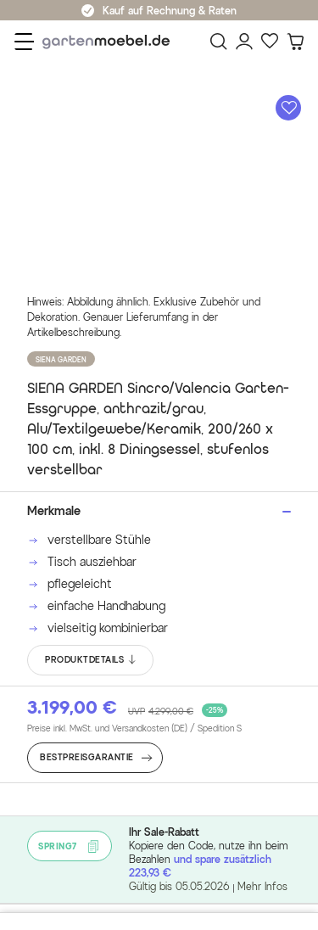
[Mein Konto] (244, 41)
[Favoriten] (269, 41)
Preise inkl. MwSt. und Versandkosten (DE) (134, 728)
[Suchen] (218, 41)
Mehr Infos (262, 886)
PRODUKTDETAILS (91, 660)
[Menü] (24, 41)
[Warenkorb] (295, 41)
